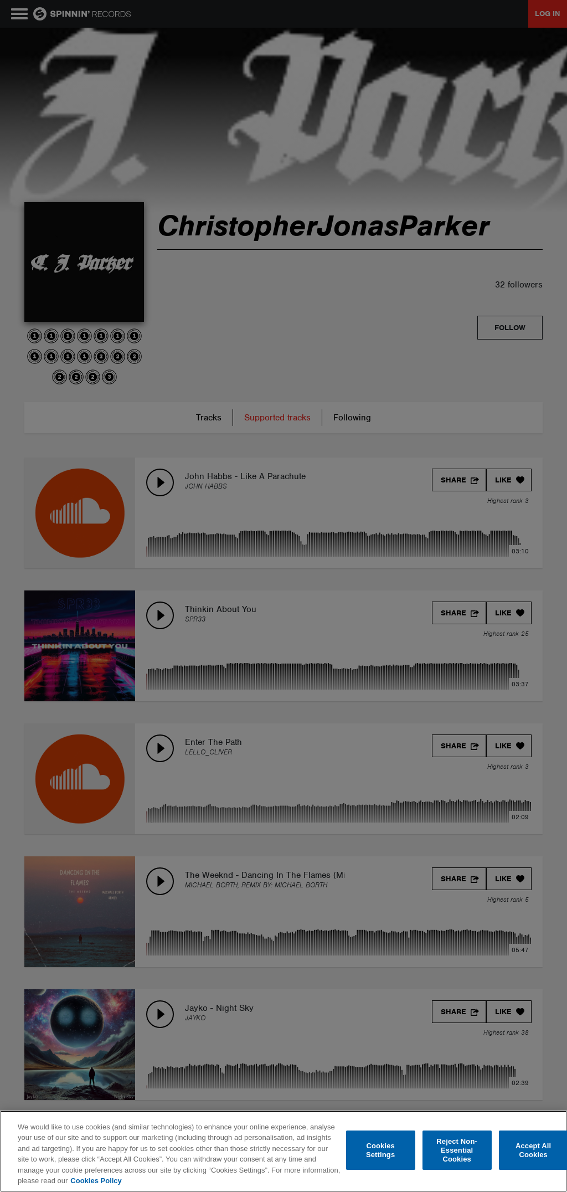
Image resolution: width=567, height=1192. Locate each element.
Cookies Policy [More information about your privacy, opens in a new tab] (95, 1180)
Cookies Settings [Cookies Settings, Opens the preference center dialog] (380, 1150)
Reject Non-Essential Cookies (456, 1150)
